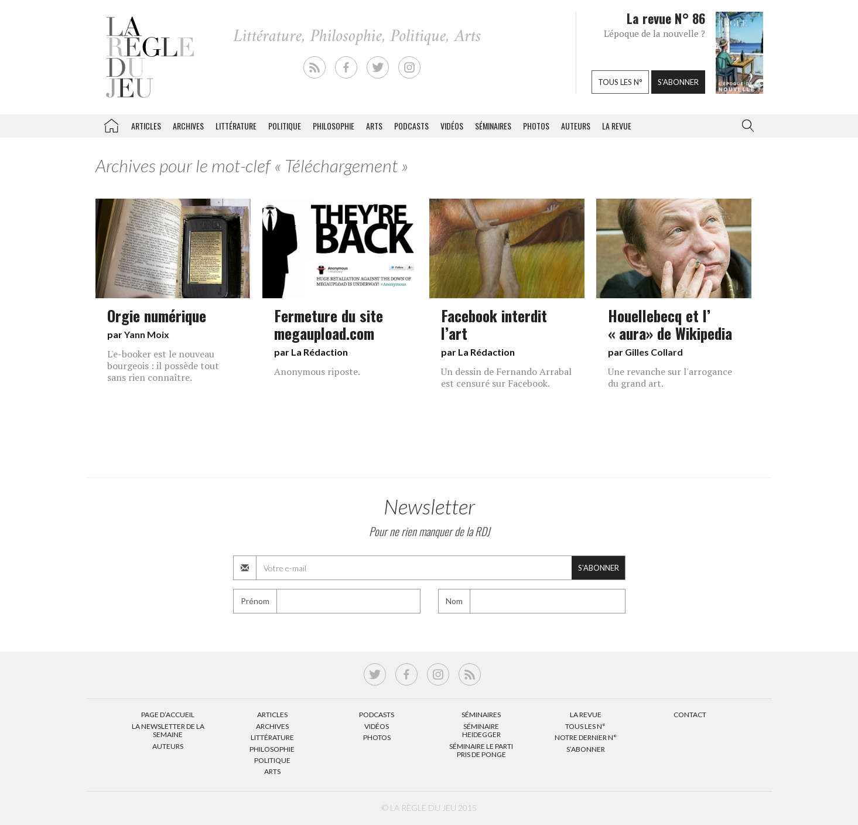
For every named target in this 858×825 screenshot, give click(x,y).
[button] (745, 126)
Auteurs (575, 126)
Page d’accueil (167, 714)
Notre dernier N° (586, 737)
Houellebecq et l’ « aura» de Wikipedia (670, 324)
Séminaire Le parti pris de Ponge (481, 750)
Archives (188, 126)
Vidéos (451, 126)
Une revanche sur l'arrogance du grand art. (670, 377)
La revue (616, 126)
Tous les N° (585, 726)
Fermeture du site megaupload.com (328, 324)
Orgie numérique (156, 315)
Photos (536, 126)
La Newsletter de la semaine (168, 730)
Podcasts (411, 126)
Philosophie (333, 126)
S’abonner (585, 749)
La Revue (585, 714)
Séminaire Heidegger (481, 730)
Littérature (236, 126)
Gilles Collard (654, 351)
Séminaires (493, 126)
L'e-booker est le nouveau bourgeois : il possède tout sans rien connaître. (163, 365)
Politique (284, 126)
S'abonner (678, 82)
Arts (374, 126)
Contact (690, 714)
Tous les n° (620, 82)
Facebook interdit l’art (494, 324)
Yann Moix (146, 334)
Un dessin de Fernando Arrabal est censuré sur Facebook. (506, 377)
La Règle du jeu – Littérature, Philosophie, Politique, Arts (111, 123)
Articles (146, 126)
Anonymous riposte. (317, 371)
